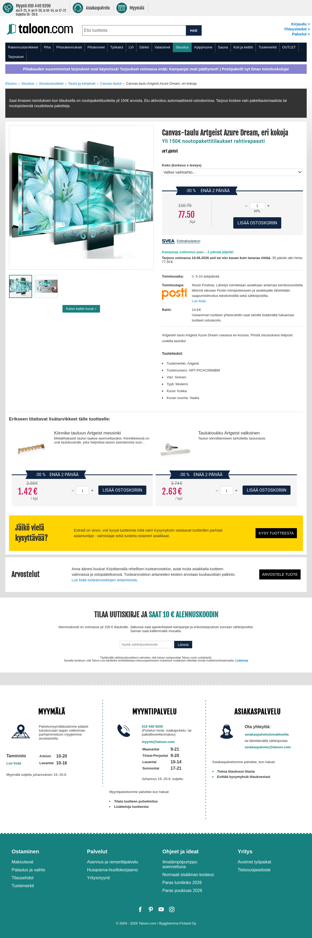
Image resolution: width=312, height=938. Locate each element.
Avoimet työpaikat (254, 862)
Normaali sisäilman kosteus (188, 874)
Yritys (245, 851)
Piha (47, 47)
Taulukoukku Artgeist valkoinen (229, 433)
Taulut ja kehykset (81, 83)
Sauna (223, 47)
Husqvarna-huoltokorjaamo (112, 870)
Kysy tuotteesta (276, 533)
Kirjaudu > (300, 24)
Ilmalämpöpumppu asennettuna (179, 864)
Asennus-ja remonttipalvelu (112, 862)
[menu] (156, 52)
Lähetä (183, 645)
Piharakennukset (69, 47)
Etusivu (11, 83)
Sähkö (144, 47)
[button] (143, 197)
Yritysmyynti (98, 878)
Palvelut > (301, 34)
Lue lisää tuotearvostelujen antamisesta (104, 580)
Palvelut (97, 851)
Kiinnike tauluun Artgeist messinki (87, 433)
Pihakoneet (96, 47)
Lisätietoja (241, 660)
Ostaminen (25, 851)
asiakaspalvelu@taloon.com (268, 747)
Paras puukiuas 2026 (182, 890)
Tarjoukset (16, 57)
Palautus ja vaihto (28, 870)
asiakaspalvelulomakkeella (267, 734)
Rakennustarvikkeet (23, 47)
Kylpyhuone (203, 47)
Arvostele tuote (280, 574)
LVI (131, 47)
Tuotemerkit (267, 47)
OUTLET (289, 47)
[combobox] (134, 30)
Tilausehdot (22, 878)
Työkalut (116, 47)
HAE (193, 31)
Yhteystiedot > (297, 29)
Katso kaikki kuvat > (81, 309)
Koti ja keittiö (243, 47)
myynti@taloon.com (158, 742)
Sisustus (182, 47)
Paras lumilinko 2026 (182, 882)
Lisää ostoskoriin (122, 490)
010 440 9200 (152, 726)
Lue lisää (199, 301)
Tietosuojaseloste (254, 870)
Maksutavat (22, 862)
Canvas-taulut (110, 83)
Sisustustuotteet (51, 83)
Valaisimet (162, 47)
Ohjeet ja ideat (180, 851)
